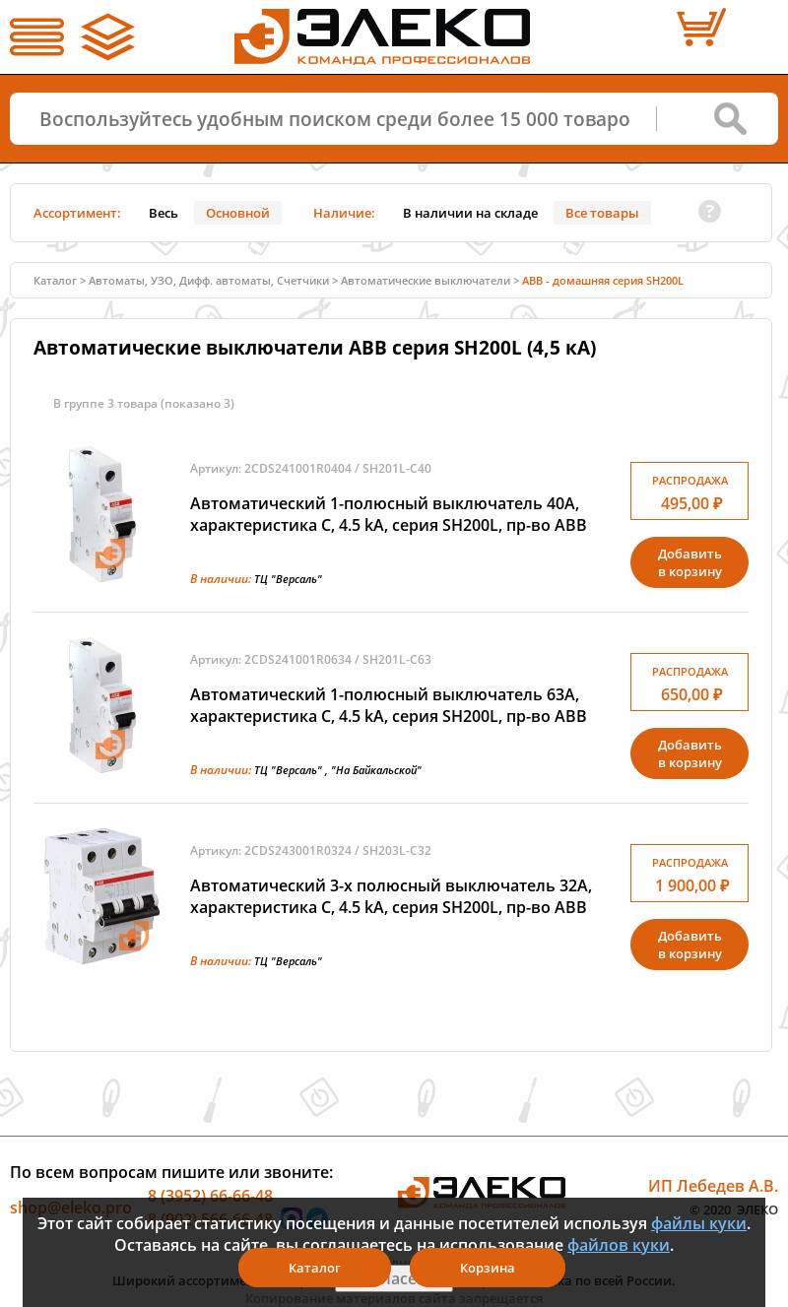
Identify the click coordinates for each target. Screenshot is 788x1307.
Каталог (55, 280)
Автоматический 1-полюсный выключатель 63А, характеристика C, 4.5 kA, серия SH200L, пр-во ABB (388, 705)
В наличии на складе (470, 213)
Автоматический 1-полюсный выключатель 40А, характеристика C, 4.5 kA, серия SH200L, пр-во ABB (388, 514)
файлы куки (699, 1223)
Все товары (602, 213)
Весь (163, 213)
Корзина (487, 1267)
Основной (238, 213)
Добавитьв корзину (690, 562)
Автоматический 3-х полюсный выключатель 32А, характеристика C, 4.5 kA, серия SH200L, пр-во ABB (391, 896)
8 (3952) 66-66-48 (210, 1196)
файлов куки (618, 1245)
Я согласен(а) (394, 1278)
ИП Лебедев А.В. (713, 1186)
